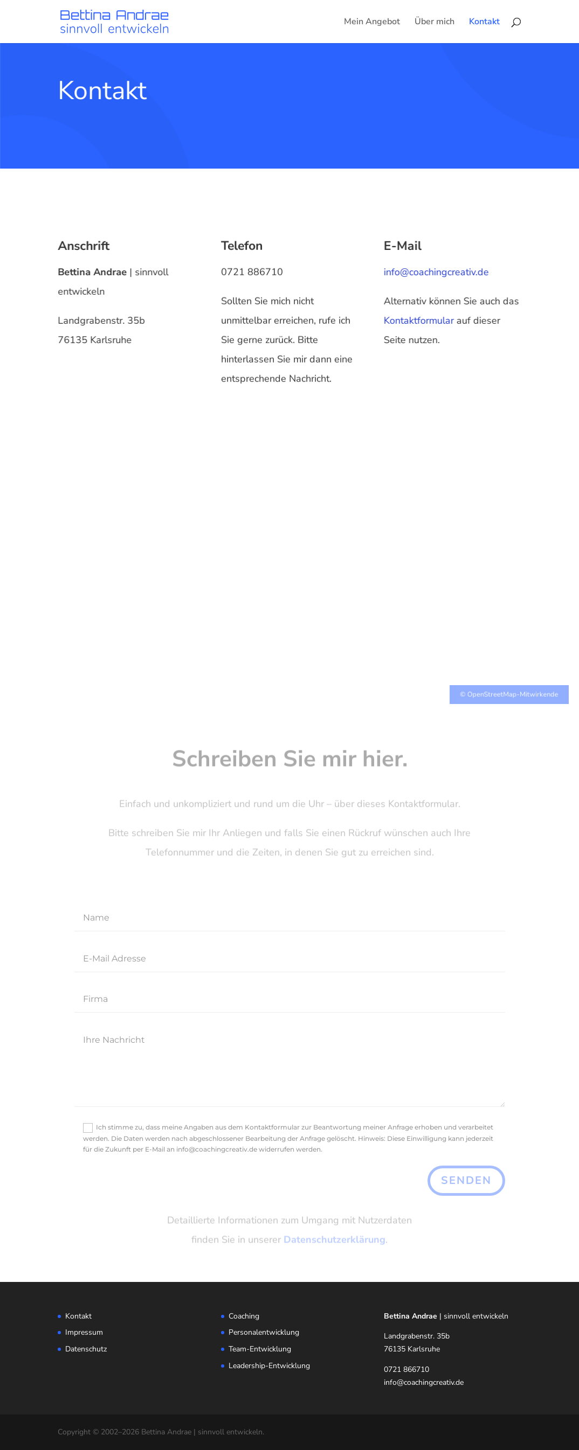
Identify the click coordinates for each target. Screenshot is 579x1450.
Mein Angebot (372, 22)
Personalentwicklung (264, 1332)
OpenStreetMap (482, 689)
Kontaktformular (421, 320)
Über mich (434, 22)
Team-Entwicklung (260, 1349)
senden (466, 1180)
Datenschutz (86, 1349)
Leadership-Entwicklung (269, 1366)
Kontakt (484, 22)
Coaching (244, 1316)
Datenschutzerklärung (334, 1240)
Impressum (84, 1332)
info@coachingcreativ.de (438, 272)
